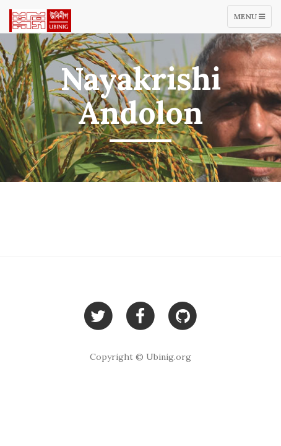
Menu (252, 19)
